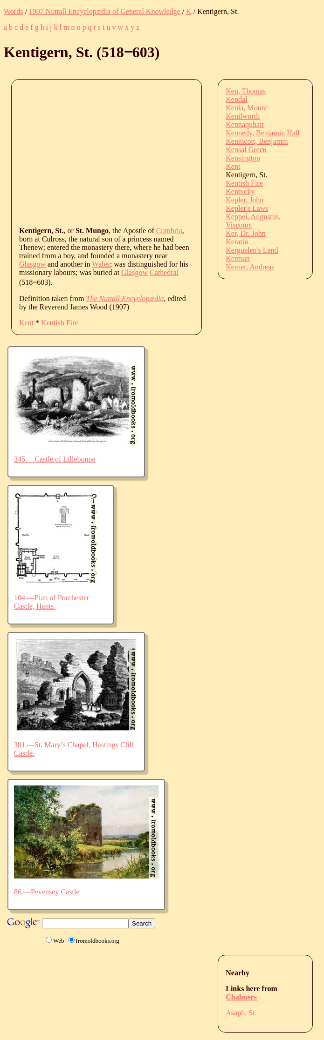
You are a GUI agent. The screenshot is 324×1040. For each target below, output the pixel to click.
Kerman (238, 258)
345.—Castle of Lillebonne (55, 459)
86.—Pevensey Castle (46, 892)
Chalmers (241, 997)
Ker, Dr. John (246, 233)
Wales (101, 264)
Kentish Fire (59, 323)
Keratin (237, 242)
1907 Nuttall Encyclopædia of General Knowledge (104, 11)
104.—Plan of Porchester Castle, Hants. (51, 602)
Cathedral (164, 272)
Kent (26, 323)
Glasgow (32, 264)
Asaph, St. (241, 1013)
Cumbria (169, 231)
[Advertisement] (171, 152)
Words (13, 11)
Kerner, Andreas (250, 267)
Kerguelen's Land (252, 250)
